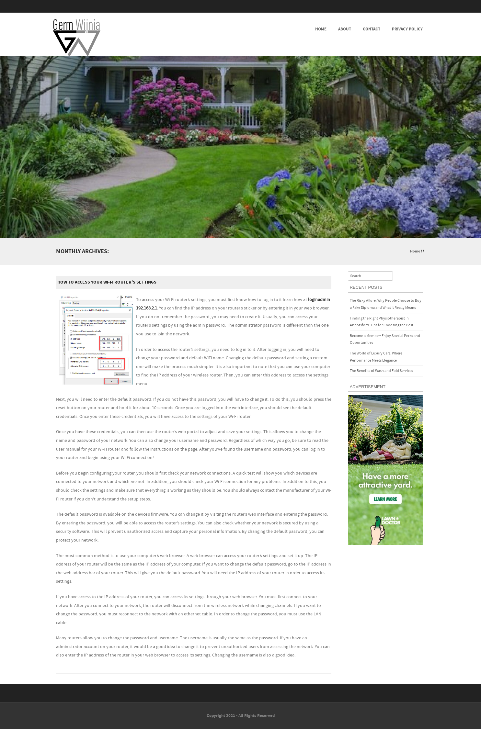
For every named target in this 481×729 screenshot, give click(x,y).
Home (320, 29)
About (344, 29)
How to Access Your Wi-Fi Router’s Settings (106, 282)
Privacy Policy (407, 29)
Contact (371, 29)
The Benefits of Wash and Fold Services (381, 370)
